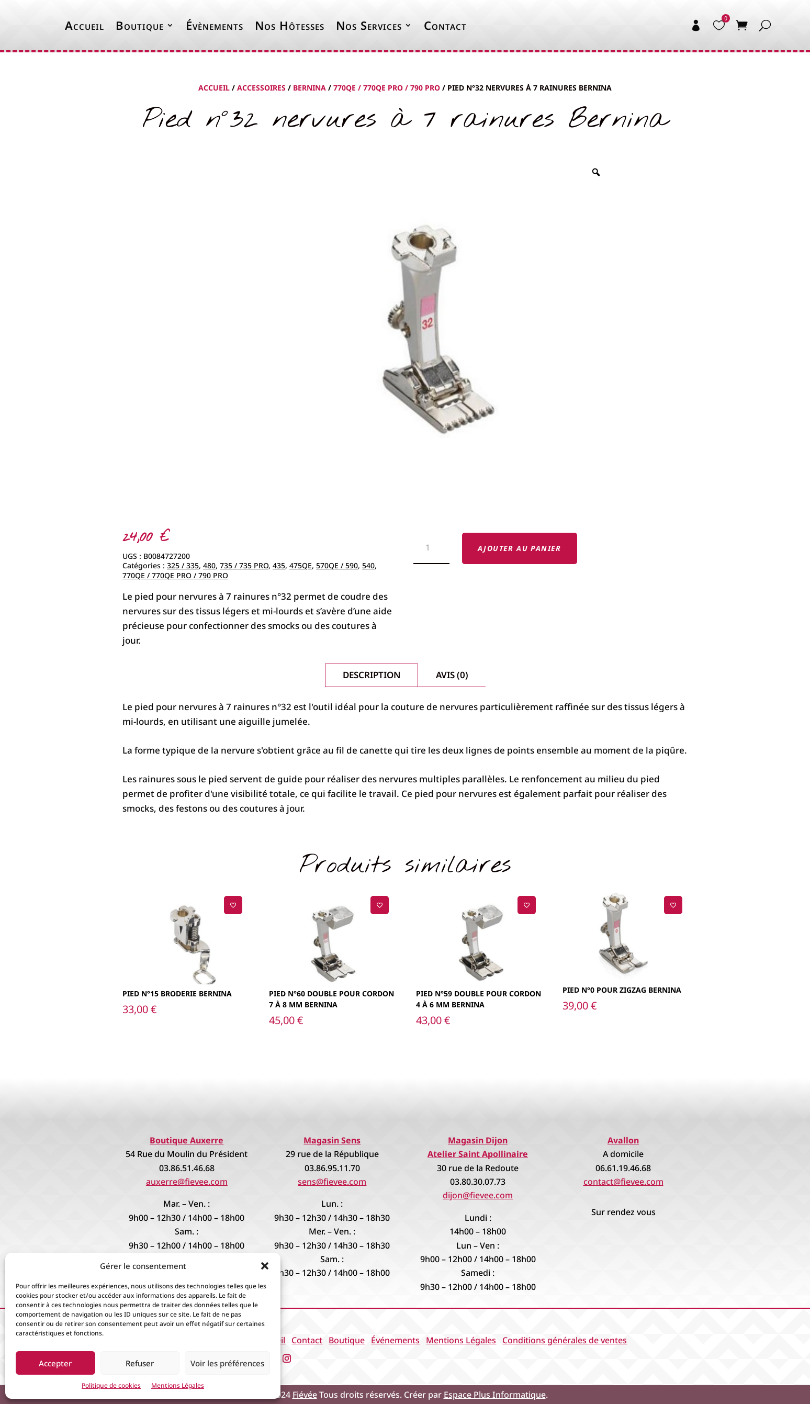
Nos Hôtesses (289, 25)
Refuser (140, 1363)
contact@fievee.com (623, 1181)
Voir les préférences (227, 1363)
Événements (395, 1340)
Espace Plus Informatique (495, 1394)
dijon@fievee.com (478, 1195)
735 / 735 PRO (244, 565)
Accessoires (261, 88)
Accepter (55, 1363)
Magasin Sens (332, 1140)
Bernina (309, 88)
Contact (445, 25)
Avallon (623, 1140)
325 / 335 (183, 565)
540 (368, 565)
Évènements (214, 25)
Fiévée (304, 1394)
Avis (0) (452, 675)
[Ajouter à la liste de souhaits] (233, 905)
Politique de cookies (111, 1385)
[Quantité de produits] (431, 548)
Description (371, 675)
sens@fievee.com (332, 1181)
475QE (300, 565)
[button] (265, 1266)
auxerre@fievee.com (187, 1181)
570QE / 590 (337, 565)
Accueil (84, 25)
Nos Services (369, 25)
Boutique (140, 25)
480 (209, 565)
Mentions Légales (177, 1385)
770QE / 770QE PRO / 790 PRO (386, 88)
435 (279, 565)
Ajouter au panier (519, 548)
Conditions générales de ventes (564, 1340)
